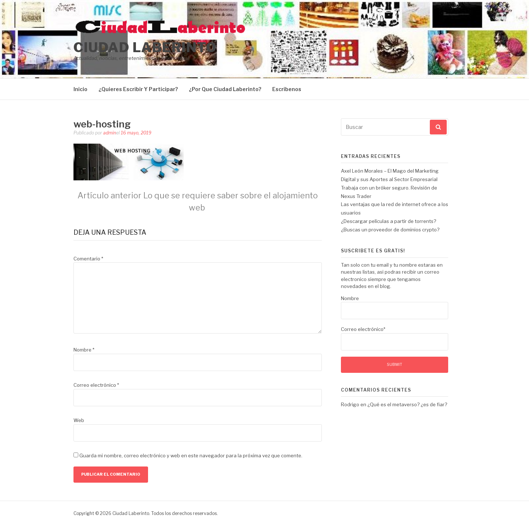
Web (78, 420)
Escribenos (286, 89)
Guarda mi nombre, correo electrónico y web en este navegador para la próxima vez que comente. (190, 455)
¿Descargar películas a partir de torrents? (388, 221)
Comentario (88, 259)
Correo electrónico (96, 385)
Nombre (83, 350)
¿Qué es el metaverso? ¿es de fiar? (407, 404)
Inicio (80, 89)
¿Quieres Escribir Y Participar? (138, 89)
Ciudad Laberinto (144, 47)
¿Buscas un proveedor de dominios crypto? (390, 230)
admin (109, 133)
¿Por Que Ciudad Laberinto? (225, 89)
